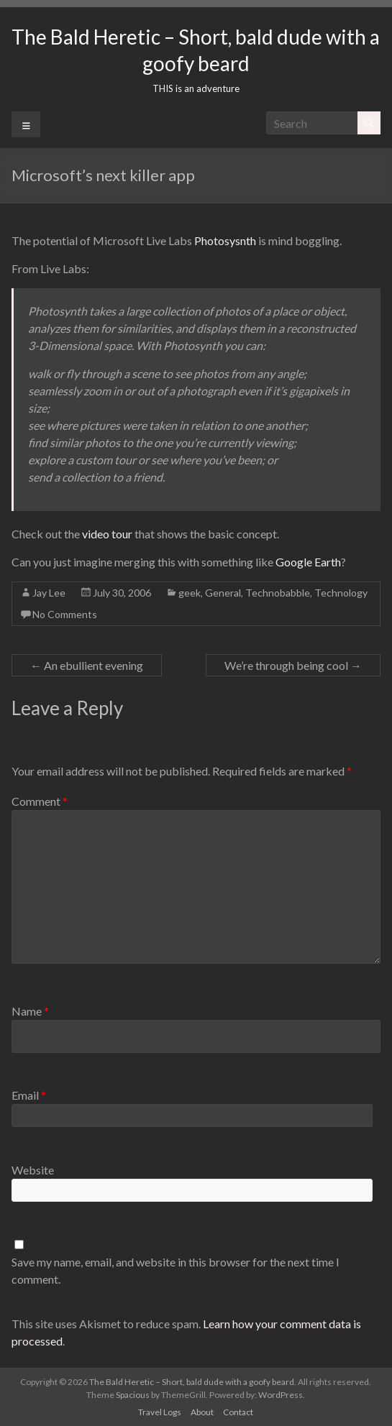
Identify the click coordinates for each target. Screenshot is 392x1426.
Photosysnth (225, 240)
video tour (107, 533)
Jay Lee (48, 592)
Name (30, 1011)
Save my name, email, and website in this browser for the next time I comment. (175, 1270)
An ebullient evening (86, 665)
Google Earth (308, 562)
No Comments (64, 614)
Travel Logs (159, 1412)
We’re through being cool (293, 665)
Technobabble (277, 592)
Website (33, 1170)
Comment (40, 801)
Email (29, 1095)
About (202, 1412)
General (223, 592)
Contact (238, 1412)
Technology (341, 592)
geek (189, 592)
